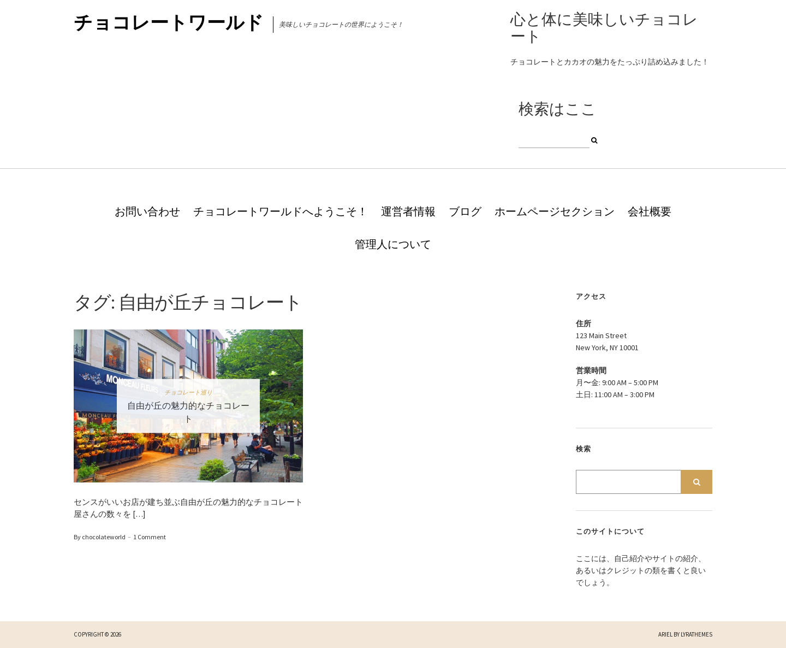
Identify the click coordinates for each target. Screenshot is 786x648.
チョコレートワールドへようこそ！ (280, 211)
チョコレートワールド (169, 22)
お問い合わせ (147, 211)
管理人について (393, 244)
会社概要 (649, 211)
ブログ (465, 211)
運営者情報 (408, 211)
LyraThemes (696, 634)
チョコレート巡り (188, 392)
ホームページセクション (555, 211)
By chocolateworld (100, 537)
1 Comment (149, 537)
